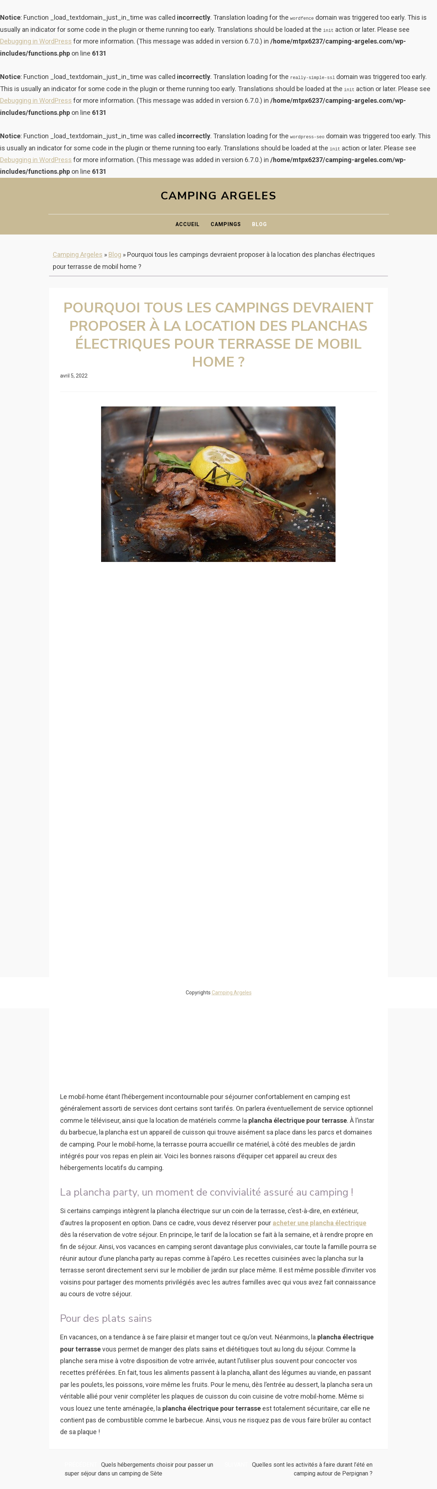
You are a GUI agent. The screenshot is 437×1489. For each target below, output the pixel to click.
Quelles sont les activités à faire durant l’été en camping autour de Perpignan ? (299, 1469)
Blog (259, 224)
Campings (226, 224)
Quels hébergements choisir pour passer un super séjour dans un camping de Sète (138, 1469)
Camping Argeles (218, 195)
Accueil (187, 224)
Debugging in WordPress (36, 41)
